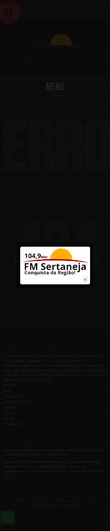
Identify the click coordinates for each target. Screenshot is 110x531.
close (85, 275)
